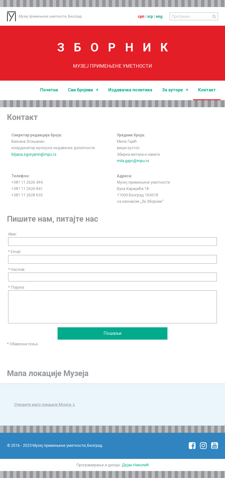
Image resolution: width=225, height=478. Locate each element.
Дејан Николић (135, 465)
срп (141, 16)
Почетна (49, 89)
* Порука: (16, 287)
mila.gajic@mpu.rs (133, 160)
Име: (12, 234)
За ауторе (175, 90)
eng (159, 16)
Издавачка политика (130, 89)
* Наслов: (16, 269)
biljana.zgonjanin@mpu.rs (33, 154)
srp (150, 16)
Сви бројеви (83, 90)
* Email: (14, 251)
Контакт (207, 89)
